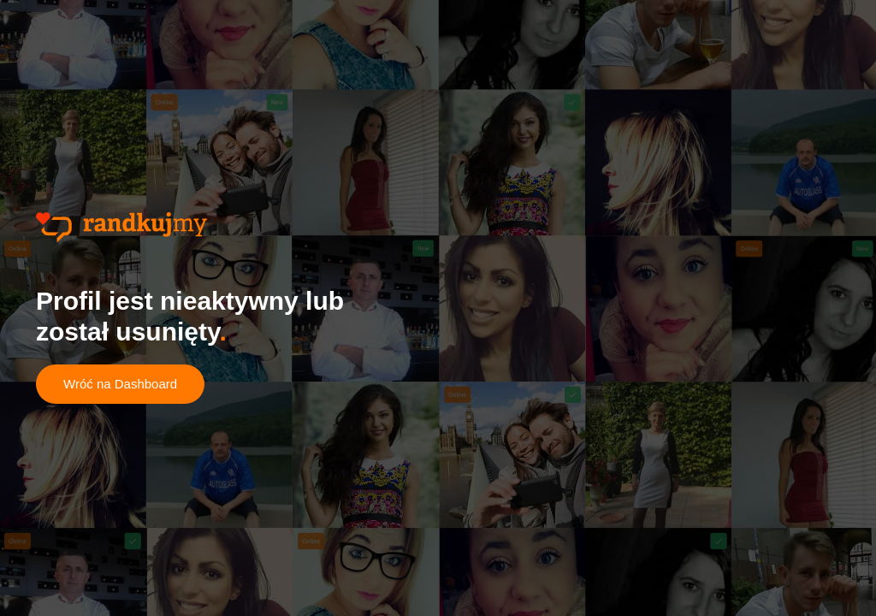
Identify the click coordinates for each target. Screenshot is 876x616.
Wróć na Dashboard (120, 383)
